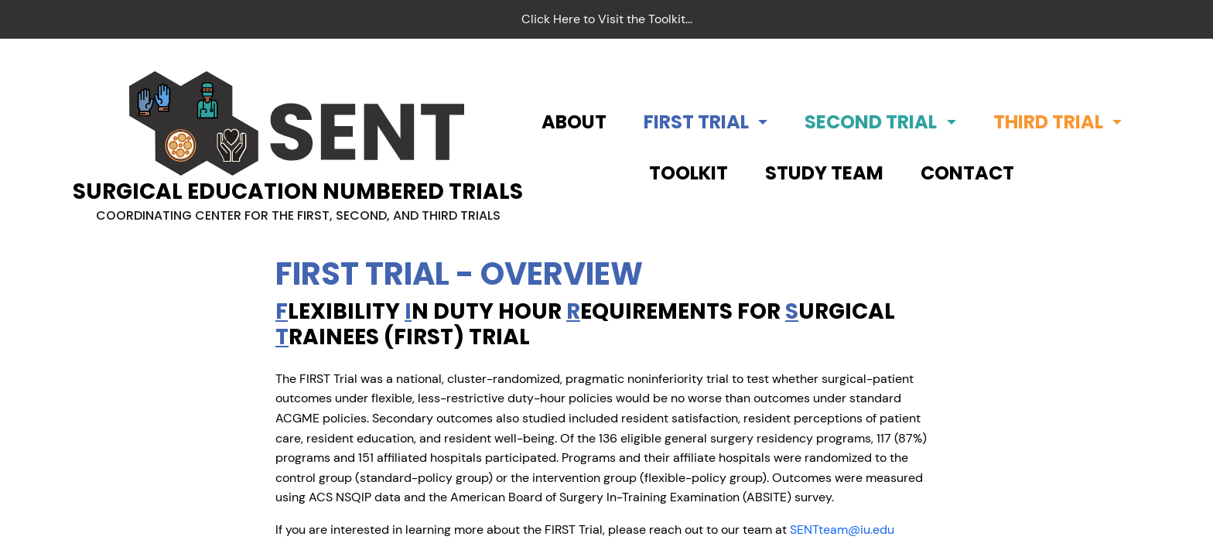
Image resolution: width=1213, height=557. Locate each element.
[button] (705, 122)
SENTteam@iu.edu (842, 529)
